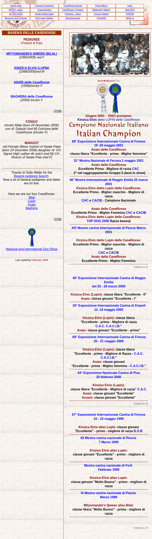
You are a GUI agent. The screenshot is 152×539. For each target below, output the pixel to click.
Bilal (32, 197)
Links (129, 5)
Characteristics (44, 10)
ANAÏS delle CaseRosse (31, 82)
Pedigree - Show (73, 14)
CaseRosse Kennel (73, 5)
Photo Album (101, 5)
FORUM (130, 14)
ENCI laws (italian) (44, 18)
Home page (16, 5)
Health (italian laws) (44, 14)
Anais (32, 204)
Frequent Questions (44, 5)
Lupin (31, 201)
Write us (130, 18)
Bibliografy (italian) (101, 10)
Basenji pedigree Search (31, 176)
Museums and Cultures (16, 18)
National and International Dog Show (32, 249)
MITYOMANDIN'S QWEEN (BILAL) (31, 53)
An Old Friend (16, 14)
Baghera (32, 208)
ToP (57, 111)
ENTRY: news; (16, 10)
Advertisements (72, 18)
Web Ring (130, 10)
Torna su (140, 267)
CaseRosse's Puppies (72, 10)
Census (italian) (101, 14)
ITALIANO (101, 18)
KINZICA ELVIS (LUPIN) (31, 68)
